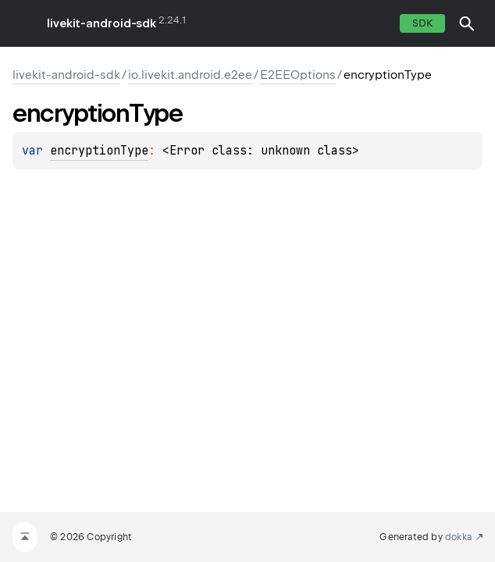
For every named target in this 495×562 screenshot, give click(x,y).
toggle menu (23, 23)
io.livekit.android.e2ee (190, 75)
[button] (467, 23)
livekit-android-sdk (101, 23)
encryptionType (99, 150)
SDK (422, 23)
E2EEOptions (298, 75)
